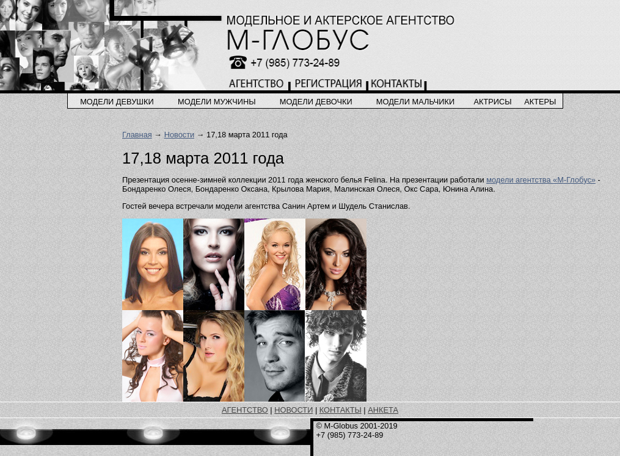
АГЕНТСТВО (245, 409)
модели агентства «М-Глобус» (541, 179)
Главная (137, 134)
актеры (540, 101)
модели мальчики (415, 101)
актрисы (492, 101)
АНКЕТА (383, 409)
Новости (179, 134)
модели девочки (316, 101)
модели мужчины (217, 101)
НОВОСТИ (293, 409)
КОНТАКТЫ (340, 409)
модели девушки (117, 101)
